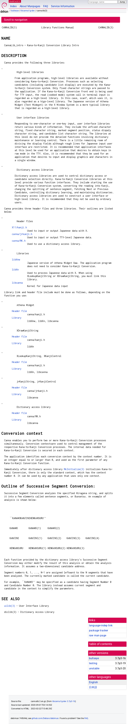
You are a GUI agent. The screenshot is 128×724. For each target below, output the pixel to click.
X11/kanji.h (19, 227)
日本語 (93, 687)
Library (16, 317)
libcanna (17, 282)
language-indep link (100, 625)
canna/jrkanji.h (22, 234)
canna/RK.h (19, 240)
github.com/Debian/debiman (45, 718)
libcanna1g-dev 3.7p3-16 (63, 701)
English (93, 682)
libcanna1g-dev (27, 10)
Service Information (62, 6)
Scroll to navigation (15, 19)
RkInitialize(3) (74, 469)
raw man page (97, 635)
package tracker (98, 630)
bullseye (15, 10)
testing (93, 663)
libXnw (16, 259)
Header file (19, 311)
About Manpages (30, 6)
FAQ (45, 6)
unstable (94, 668)
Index (13, 6)
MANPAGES (15, 1)
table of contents (100, 644)
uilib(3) (9, 605)
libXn (15, 269)
